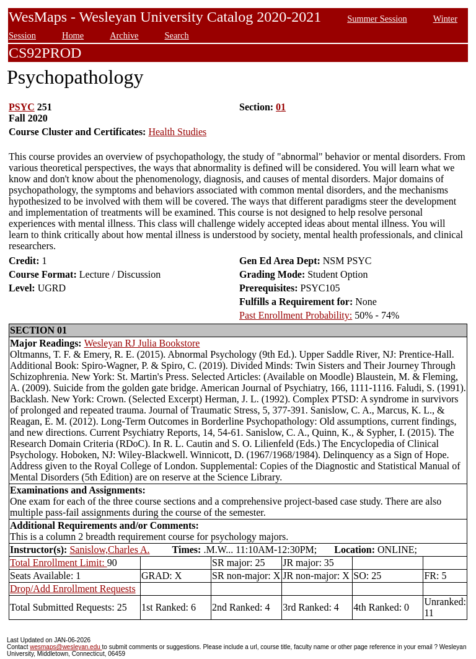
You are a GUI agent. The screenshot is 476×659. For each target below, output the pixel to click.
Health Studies (177, 131)
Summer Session (377, 19)
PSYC (22, 107)
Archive (124, 35)
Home (73, 35)
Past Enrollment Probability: (295, 315)
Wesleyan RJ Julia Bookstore (142, 343)
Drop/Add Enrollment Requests (73, 588)
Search (177, 35)
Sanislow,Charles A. (109, 549)
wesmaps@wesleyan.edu (66, 647)
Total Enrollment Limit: (58, 562)
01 (281, 107)
